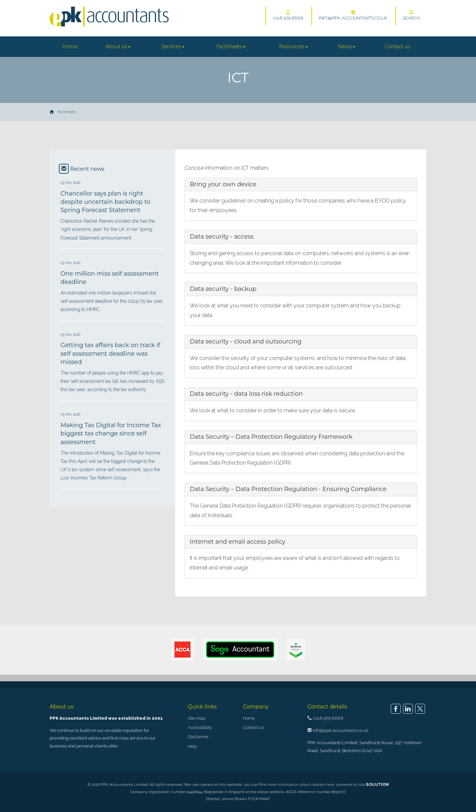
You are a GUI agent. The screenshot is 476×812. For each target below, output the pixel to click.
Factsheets (231, 46)
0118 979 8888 (288, 15)
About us (118, 46)
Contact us (397, 46)
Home (69, 46)
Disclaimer (198, 736)
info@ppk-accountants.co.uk (353, 15)
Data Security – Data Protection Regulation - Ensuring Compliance (288, 489)
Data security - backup (223, 289)
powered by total (362, 784)
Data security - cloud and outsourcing (245, 341)
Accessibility (200, 727)
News (346, 46)
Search (411, 15)
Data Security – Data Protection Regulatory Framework (271, 436)
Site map (196, 718)
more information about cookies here (301, 784)
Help (192, 746)
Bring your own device (223, 184)
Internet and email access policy (237, 541)
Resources (293, 46)
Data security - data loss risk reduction (246, 393)
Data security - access (222, 236)
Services (172, 46)
